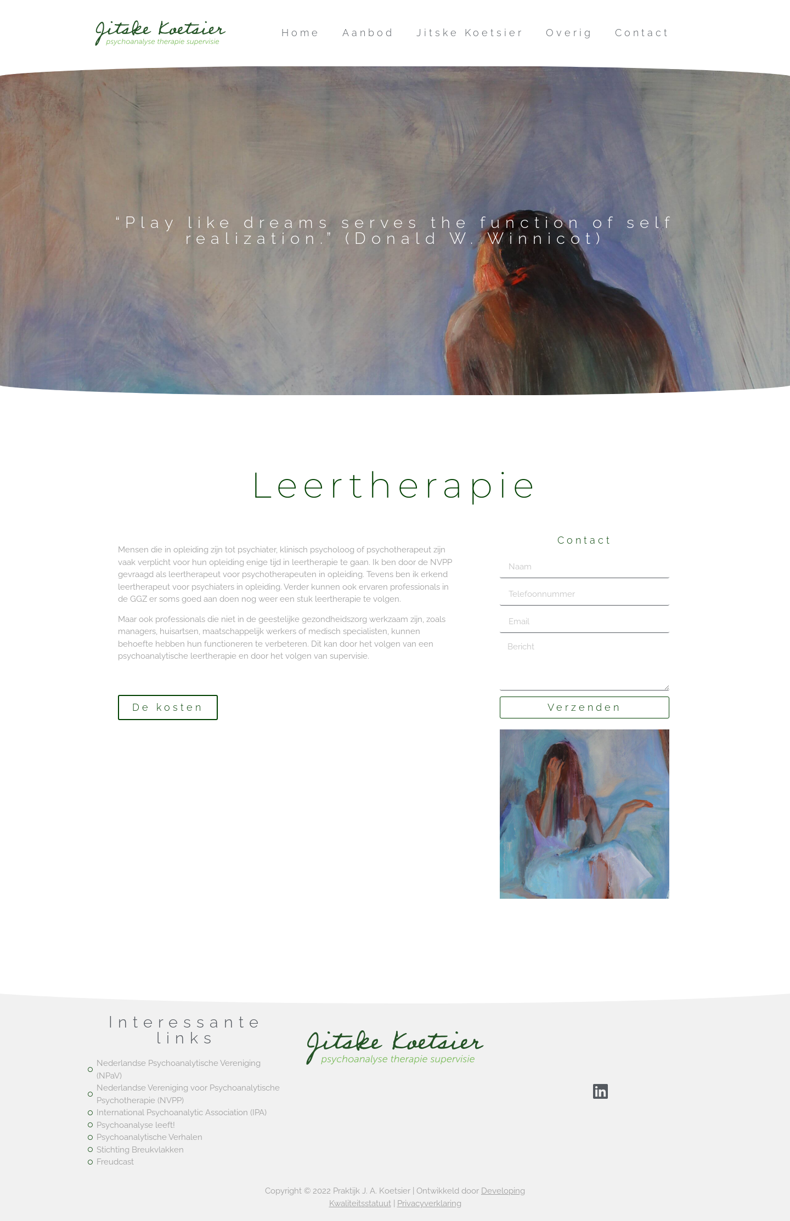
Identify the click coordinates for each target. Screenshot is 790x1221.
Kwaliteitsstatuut (360, 1203)
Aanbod (368, 32)
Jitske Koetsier (470, 32)
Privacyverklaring (429, 1203)
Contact (642, 32)
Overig (569, 32)
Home (300, 32)
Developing (503, 1191)
